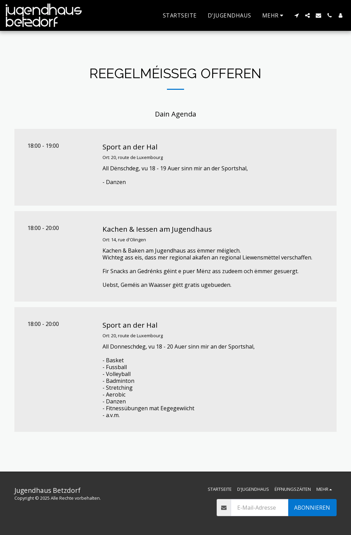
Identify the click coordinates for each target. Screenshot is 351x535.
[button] (296, 15)
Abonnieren (312, 507)
